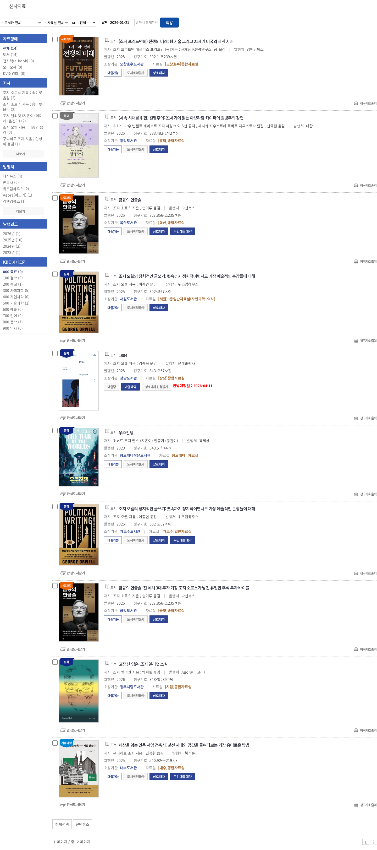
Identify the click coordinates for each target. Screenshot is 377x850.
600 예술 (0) (13, 309)
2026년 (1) (11, 233)
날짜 (105, 22)
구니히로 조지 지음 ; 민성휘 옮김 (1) (22, 141)
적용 (169, 22)
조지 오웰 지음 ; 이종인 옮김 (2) (23, 129)
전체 (10, 48)
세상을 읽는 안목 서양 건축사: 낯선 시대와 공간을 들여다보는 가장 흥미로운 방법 (184, 745)
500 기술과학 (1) (16, 303)
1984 (123, 355)
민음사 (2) (11, 182)
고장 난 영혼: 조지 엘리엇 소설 (143, 664)
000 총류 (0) (13, 271)
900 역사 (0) (13, 328)
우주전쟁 (126, 432)
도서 (10, 54)
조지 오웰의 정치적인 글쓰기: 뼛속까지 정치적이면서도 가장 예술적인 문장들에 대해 (187, 276)
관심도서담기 (76, 102)
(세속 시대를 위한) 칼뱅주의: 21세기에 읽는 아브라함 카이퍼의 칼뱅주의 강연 (181, 118)
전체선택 (62, 824)
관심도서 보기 (321, 823)
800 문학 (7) (13, 321)
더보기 (23, 153)
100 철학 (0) (13, 277)
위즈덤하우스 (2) (16, 188)
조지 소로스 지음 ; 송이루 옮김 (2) (22, 95)
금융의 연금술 (130, 200)
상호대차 (159, 72)
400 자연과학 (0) (16, 296)
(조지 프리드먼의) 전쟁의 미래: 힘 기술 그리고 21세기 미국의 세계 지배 (176, 41)
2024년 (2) (11, 246)
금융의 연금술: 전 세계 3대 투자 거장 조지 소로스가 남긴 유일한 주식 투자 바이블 (184, 587)
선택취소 (82, 824)
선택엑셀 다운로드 (358, 823)
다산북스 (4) (12, 176)
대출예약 (130, 386)
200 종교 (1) (13, 284)
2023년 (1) (11, 252)
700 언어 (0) (13, 315)
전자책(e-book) (18, 60)
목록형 (370, 21)
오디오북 (12, 67)
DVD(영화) (14, 73)
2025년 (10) (13, 239)
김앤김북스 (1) (14, 201)
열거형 (362, 21)
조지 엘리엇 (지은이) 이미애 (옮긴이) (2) (23, 118)
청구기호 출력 (368, 103)
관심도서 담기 (283, 823)
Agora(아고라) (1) (17, 195)
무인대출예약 (183, 231)
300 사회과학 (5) (16, 290)
